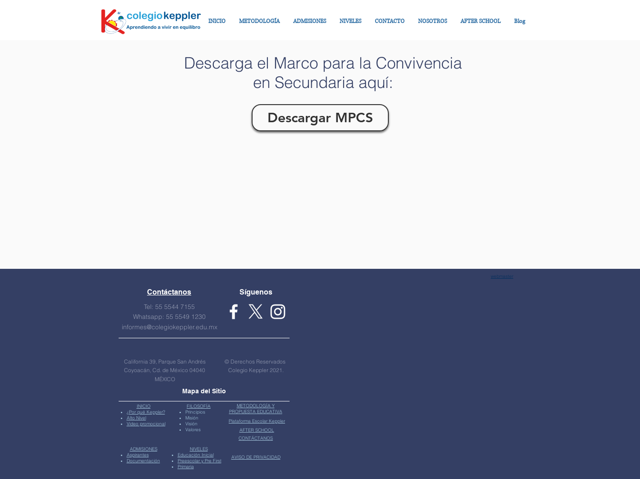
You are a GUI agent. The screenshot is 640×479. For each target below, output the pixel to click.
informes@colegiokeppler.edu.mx (169, 327)
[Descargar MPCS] (320, 117)
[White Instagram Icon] (278, 312)
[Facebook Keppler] (234, 312)
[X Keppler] (256, 312)
